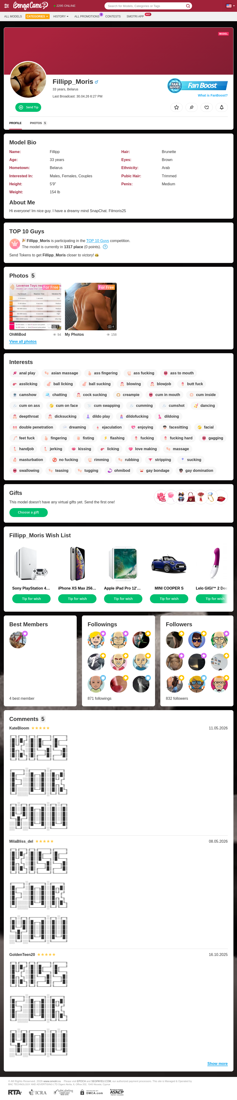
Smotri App (136, 16)
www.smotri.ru (52, 1081)
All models (13, 16)
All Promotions (88, 16)
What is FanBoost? (213, 95)
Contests (113, 16)
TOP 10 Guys (97, 241)
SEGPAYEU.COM (101, 1081)
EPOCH (81, 1081)
